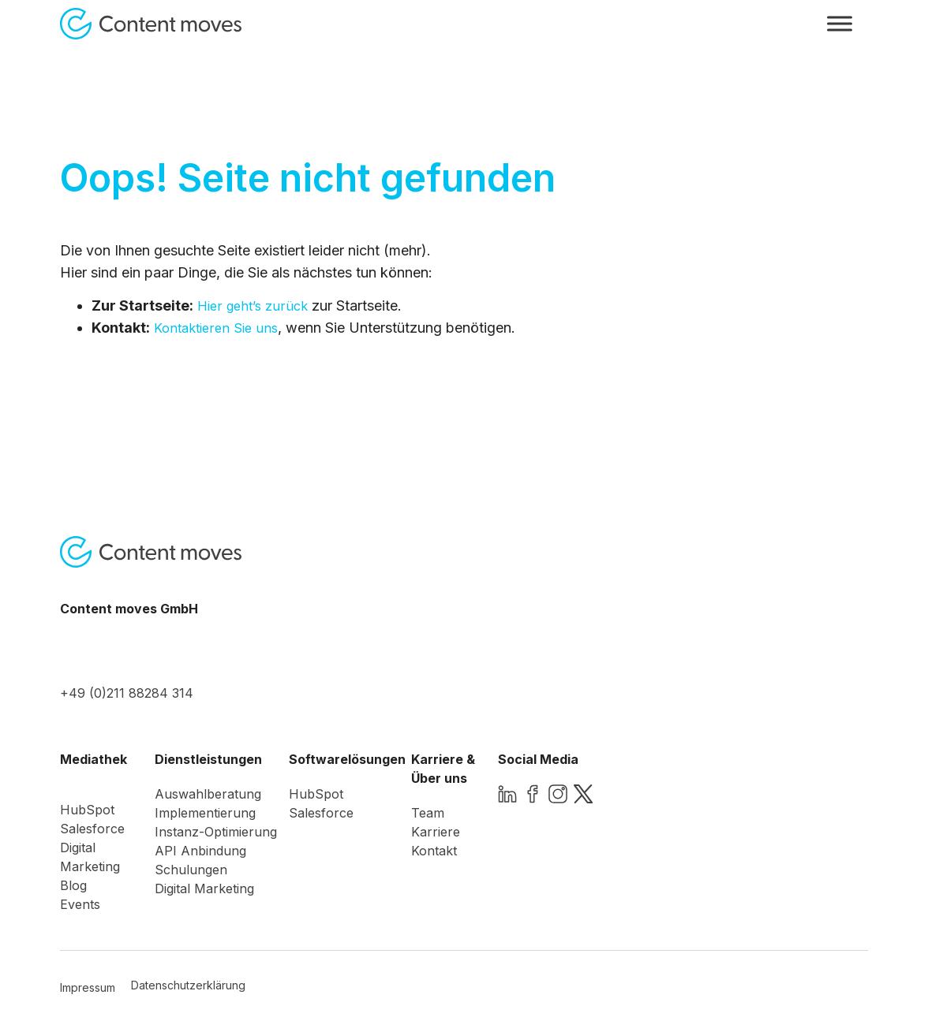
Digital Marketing (204, 888)
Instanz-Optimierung (216, 832)
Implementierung (205, 813)
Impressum (87, 987)
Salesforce (92, 828)
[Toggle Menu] (839, 23)
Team (427, 813)
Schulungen (191, 869)
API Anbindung (200, 851)
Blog (73, 885)
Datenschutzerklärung (188, 985)
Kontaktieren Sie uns (216, 328)
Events (80, 904)
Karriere (435, 832)
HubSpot (87, 810)
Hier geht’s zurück (252, 306)
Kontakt (434, 851)
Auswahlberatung (208, 794)
